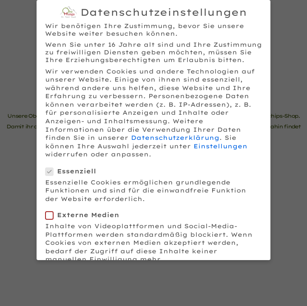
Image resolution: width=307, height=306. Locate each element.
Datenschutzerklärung (175, 136)
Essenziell (73, 169)
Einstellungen (220, 144)
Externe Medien (85, 214)
